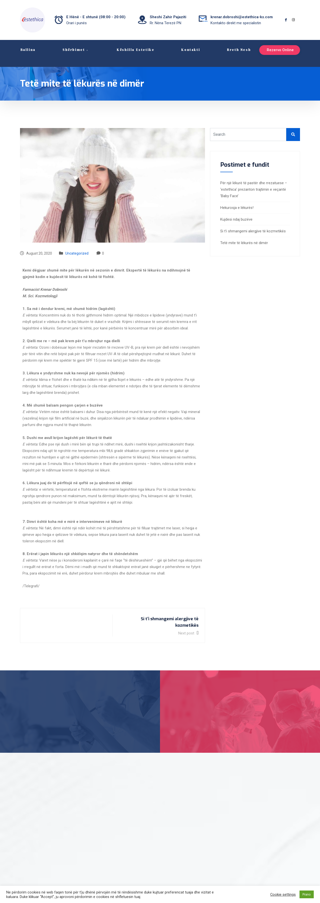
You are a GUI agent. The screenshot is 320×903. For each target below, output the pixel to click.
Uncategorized (76, 246)
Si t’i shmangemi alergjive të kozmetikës (253, 224)
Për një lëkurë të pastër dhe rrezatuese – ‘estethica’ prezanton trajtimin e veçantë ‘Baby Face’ (253, 182)
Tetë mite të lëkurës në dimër (244, 236)
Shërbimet (75, 50)
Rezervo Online (272, 50)
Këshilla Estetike (135, 50)
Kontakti (190, 50)
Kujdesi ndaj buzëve (236, 212)
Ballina (27, 50)
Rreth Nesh (238, 50)
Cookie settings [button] (283, 894)
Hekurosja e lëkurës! (237, 200)
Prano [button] (306, 894)
